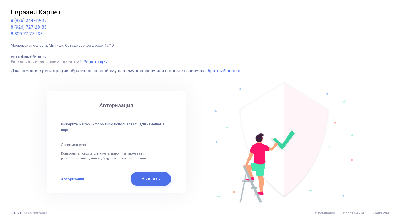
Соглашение (353, 213)
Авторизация (72, 179)
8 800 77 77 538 (27, 33)
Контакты (380, 213)
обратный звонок (223, 70)
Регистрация (96, 62)
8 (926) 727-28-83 (29, 27)
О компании (325, 213)
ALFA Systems (35, 213)
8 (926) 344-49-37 (29, 20)
